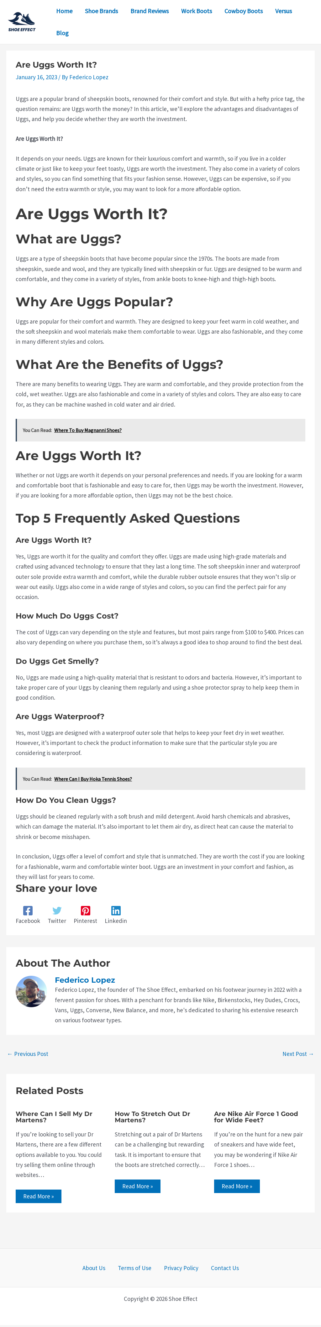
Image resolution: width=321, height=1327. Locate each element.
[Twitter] (57, 915)
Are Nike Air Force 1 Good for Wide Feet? (256, 1117)
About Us (103, 1270)
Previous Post (27, 1054)
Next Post (298, 1054)
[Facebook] (28, 915)
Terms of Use (138, 1270)
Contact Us (215, 1270)
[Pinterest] (85, 915)
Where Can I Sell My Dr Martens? (54, 1117)
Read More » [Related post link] (40, 1197)
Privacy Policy (177, 1270)
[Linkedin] (116, 915)
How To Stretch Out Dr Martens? (152, 1117)
